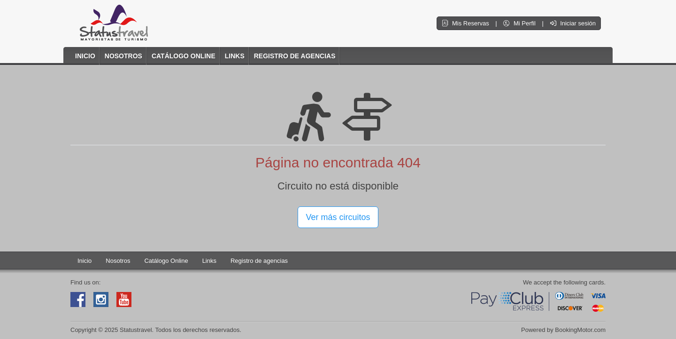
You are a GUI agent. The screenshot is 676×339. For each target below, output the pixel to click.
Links (235, 56)
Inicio (85, 56)
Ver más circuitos (338, 217)
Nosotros (123, 56)
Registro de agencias (295, 56)
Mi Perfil (520, 23)
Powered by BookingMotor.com (563, 329)
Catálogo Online (183, 56)
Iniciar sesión (573, 23)
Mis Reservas (466, 23)
